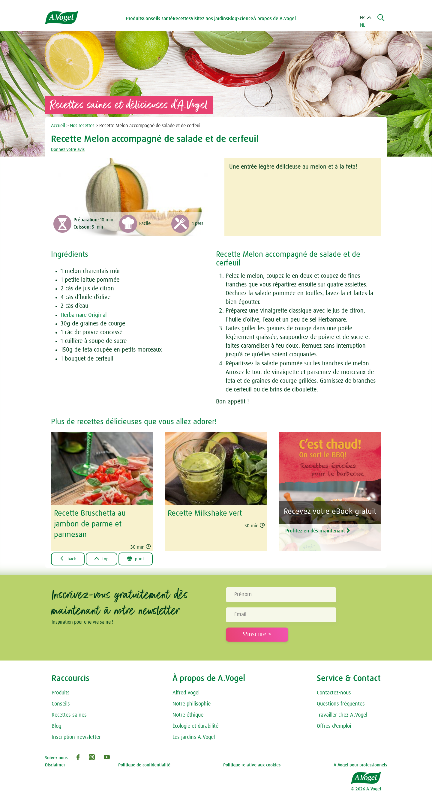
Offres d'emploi (334, 725)
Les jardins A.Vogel (193, 736)
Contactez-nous (334, 692)
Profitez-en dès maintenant (327, 529)
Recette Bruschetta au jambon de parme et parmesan (90, 523)
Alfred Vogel (186, 692)
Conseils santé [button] (159, 18)
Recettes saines (69, 714)
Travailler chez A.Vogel (342, 714)
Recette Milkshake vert (205, 513)
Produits (61, 692)
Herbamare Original (85, 315)
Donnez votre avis (69, 149)
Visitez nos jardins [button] (210, 18)
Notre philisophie (191, 703)
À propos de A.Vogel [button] (275, 18)
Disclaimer (55, 764)
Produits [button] (135, 18)
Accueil (58, 125)
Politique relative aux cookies (251, 764)
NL (362, 25)
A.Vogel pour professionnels (360, 764)
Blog (233, 18)
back (69, 557)
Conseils (61, 703)
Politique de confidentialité (144, 764)
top (104, 557)
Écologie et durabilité (195, 725)
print (139, 557)
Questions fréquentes (341, 703)
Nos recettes (82, 125)
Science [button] (246, 18)
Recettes (183, 18)
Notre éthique (187, 714)
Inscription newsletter (76, 736)
